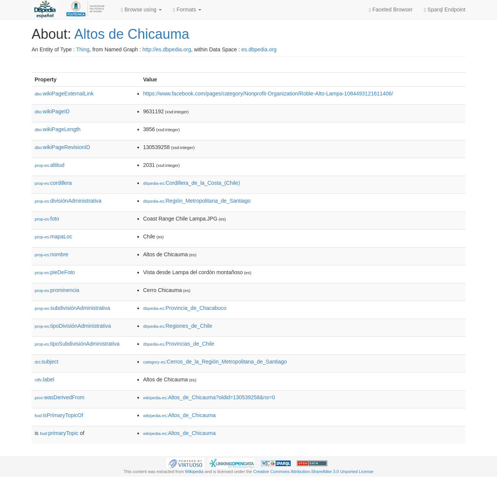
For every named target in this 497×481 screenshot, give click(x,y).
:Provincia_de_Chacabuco (184, 308)
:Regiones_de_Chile (177, 326)
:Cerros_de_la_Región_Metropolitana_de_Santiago (215, 362)
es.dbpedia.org (259, 49)
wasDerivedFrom (59, 397)
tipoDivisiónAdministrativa (73, 326)
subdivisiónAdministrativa (72, 308)
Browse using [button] (141, 9)
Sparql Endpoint (444, 9)
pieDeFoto (55, 272)
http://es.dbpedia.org (166, 49)
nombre (51, 254)
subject (46, 362)
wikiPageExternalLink (64, 93)
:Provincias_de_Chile (178, 344)
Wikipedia (194, 471)
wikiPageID (52, 111)
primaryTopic (59, 433)
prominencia (57, 290)
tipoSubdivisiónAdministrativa (77, 344)
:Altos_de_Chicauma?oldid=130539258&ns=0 (209, 397)
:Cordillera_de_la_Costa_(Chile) (191, 183)
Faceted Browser (391, 9)
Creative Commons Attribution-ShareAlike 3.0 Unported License (313, 471)
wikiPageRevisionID (62, 147)
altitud (49, 165)
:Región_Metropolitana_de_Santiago (197, 201)
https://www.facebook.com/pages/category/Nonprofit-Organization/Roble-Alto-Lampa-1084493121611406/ (268, 93)
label (44, 379)
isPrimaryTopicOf (59, 415)
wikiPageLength (58, 129)
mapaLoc (53, 236)
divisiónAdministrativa (68, 201)
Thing (82, 49)
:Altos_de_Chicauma (179, 415)
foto (47, 219)
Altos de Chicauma (131, 34)
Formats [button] (187, 9)
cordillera (53, 183)
